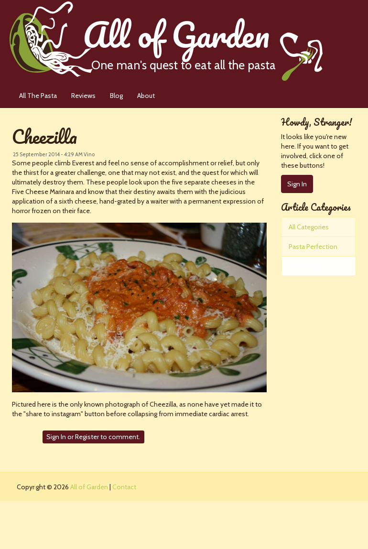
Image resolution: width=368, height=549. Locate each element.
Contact (124, 487)
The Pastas (305, 266)
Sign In (56, 436)
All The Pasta (38, 95)
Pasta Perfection (313, 246)
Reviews (83, 95)
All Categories (309, 227)
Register (87, 436)
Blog (116, 95)
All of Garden (203, 40)
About (146, 95)
